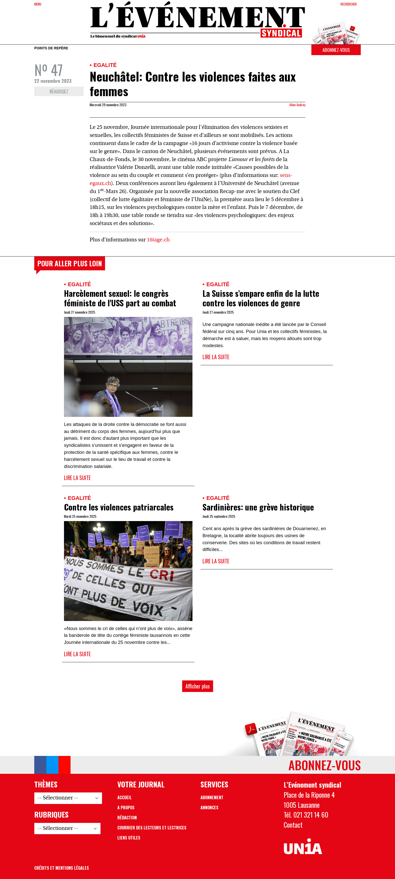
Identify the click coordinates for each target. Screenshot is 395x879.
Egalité (105, 65)
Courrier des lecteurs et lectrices (151, 828)
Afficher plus (197, 686)
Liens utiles (128, 838)
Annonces (209, 807)
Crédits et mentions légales (61, 868)
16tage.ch (158, 240)
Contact (293, 825)
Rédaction (127, 818)
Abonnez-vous (336, 49)
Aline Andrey (297, 104)
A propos (126, 807)
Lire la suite (77, 478)
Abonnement (212, 797)
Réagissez (59, 91)
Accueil (124, 797)
